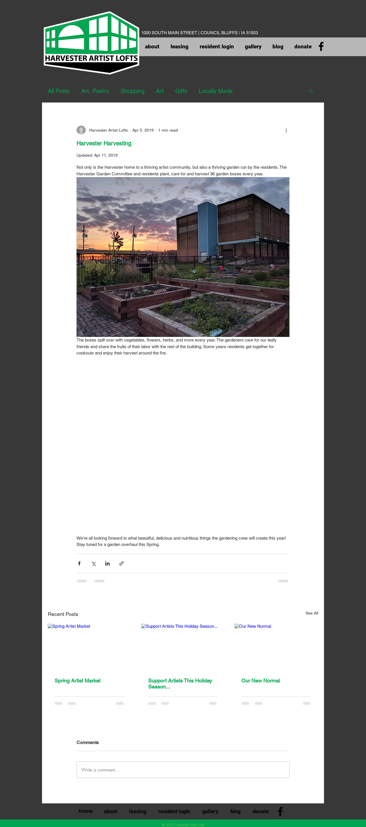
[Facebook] (321, 46)
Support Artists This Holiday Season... (180, 684)
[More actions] (286, 130)
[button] (311, 91)
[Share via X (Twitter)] (93, 563)
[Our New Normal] (276, 647)
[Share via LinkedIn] (107, 563)
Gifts (181, 91)
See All (312, 613)
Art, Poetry (95, 91)
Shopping (132, 91)
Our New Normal (260, 681)
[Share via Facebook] (79, 563)
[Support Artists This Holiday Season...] (183, 647)
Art (160, 91)
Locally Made (215, 91)
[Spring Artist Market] (89, 647)
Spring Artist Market (77, 681)
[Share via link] (121, 563)
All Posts (59, 91)
